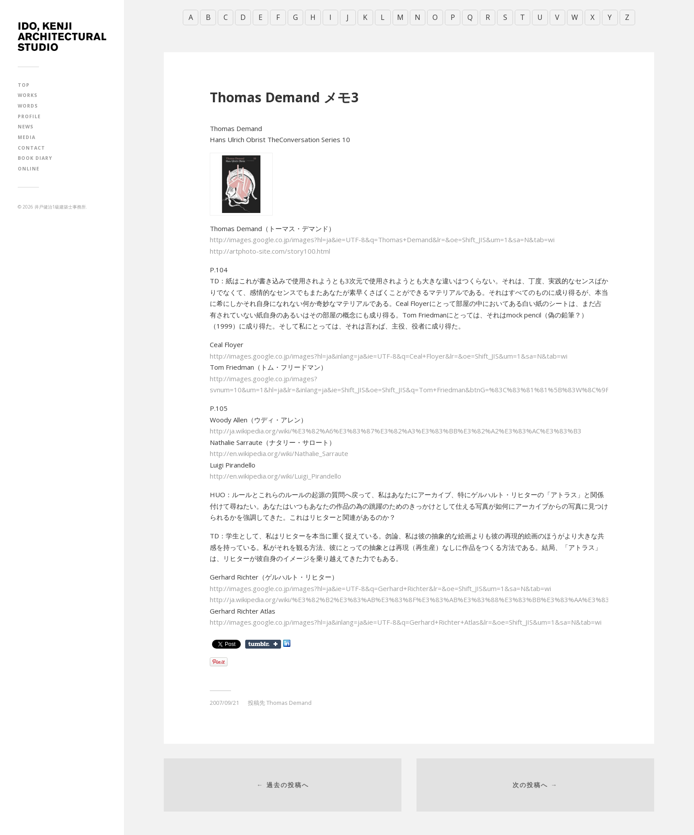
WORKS (28, 95)
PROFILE (29, 116)
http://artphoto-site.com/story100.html (270, 250)
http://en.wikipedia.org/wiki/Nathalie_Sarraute (279, 453)
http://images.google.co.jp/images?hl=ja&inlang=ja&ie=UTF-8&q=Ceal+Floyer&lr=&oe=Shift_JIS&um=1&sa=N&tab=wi (388, 355)
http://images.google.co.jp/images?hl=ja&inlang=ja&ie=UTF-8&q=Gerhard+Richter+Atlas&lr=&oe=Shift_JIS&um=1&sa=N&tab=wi (405, 622)
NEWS (26, 127)
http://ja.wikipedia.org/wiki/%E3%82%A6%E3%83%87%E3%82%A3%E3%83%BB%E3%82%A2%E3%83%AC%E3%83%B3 (396, 430)
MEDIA (26, 137)
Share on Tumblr (263, 644)
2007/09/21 (224, 703)
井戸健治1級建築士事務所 (60, 207)
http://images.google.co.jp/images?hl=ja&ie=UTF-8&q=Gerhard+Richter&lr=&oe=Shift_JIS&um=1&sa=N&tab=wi (380, 588)
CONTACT (31, 148)
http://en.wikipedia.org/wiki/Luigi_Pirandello (275, 476)
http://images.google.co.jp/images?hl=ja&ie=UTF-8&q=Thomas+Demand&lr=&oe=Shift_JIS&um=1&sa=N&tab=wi (382, 239)
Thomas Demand (289, 703)
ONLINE (28, 169)
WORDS (28, 106)
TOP (24, 85)
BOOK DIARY (35, 158)
